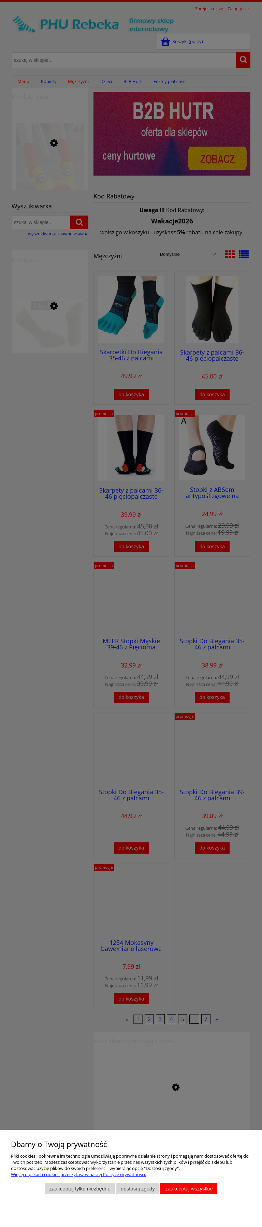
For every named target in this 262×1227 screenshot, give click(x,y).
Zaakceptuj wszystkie (189, 1188)
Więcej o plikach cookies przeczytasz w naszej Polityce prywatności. (78, 1174)
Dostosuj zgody (138, 1188)
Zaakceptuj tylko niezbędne (79, 1188)
